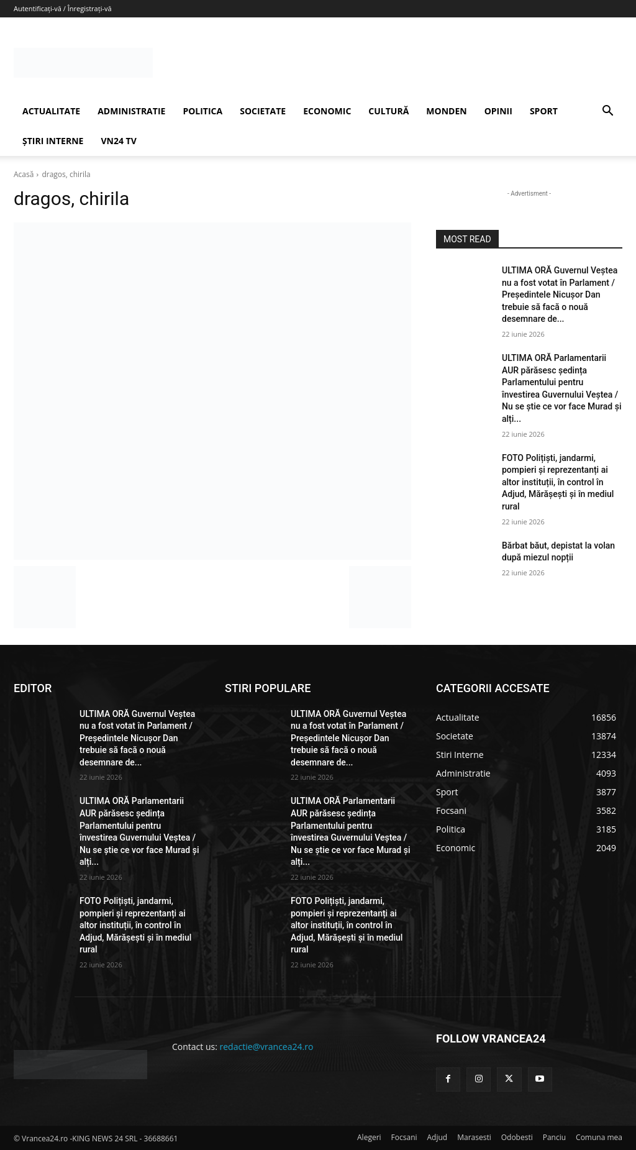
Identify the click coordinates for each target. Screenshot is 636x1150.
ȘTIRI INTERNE (52, 141)
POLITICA (202, 111)
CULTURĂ (388, 111)
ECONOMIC (327, 111)
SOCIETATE (263, 111)
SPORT (544, 111)
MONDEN (446, 111)
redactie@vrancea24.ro (267, 1046)
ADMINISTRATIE (131, 111)
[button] (607, 112)
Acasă (24, 174)
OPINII (498, 111)
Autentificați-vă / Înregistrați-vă (63, 8)
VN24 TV (118, 141)
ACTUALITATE (51, 111)
